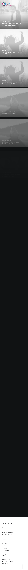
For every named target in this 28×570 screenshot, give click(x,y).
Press (5, 548)
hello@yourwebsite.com (8, 532)
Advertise (6, 550)
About (5, 543)
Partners (6, 546)
